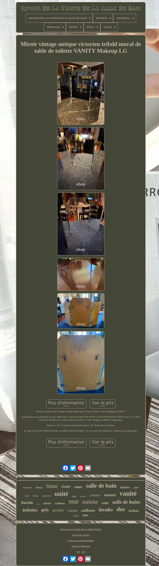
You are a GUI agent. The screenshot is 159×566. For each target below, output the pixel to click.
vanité (128, 493)
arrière (58, 510)
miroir (47, 503)
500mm (39, 487)
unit (27, 495)
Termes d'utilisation (80, 546)
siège (74, 496)
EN (78, 551)
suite (105, 503)
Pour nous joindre (80, 534)
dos (121, 509)
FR (83, 551)
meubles (27, 487)
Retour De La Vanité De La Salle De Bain (80, 529)
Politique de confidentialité (81, 540)
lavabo (106, 510)
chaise (76, 515)
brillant (134, 511)
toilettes (30, 510)
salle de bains (126, 502)
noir (38, 504)
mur (74, 501)
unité (61, 493)
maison (110, 495)
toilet (135, 487)
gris (45, 510)
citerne (72, 511)
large (35, 495)
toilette (90, 502)
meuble (83, 496)
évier (66, 486)
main (78, 487)
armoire (95, 495)
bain (85, 515)
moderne (46, 495)
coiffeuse (88, 510)
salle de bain (101, 485)
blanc (52, 486)
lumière (125, 487)
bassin (27, 502)
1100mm (60, 503)
